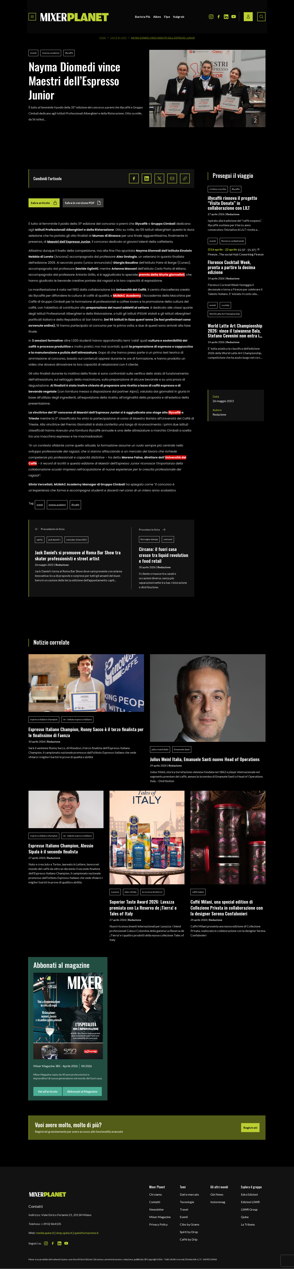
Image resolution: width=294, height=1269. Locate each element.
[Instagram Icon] (211, 16)
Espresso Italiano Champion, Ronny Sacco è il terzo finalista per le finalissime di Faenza (86, 732)
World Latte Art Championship (224, 313)
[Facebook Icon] (218, 16)
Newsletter (156, 1209)
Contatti (154, 1202)
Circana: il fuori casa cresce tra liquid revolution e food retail (163, 555)
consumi (168, 539)
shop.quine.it (64, 1233)
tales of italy (130, 892)
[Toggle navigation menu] (32, 16)
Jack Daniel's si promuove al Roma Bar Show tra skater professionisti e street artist (78, 555)
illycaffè (69, 53)
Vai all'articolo (48, 1091)
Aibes (157, 16)
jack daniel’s (54, 539)
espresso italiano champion (44, 719)
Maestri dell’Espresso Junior (68, 242)
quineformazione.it (86, 1233)
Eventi (184, 1217)
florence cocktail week (232, 241)
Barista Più (142, 16)
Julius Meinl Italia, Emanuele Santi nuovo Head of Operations (205, 759)
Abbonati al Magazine (82, 1091)
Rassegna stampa (149, 539)
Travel (184, 1209)
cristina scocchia (217, 189)
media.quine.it (45, 1233)
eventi (33, 53)
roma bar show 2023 (76, 539)
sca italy (225, 305)
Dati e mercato (189, 1194)
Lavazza (115, 892)
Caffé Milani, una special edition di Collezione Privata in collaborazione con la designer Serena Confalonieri (226, 907)
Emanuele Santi (182, 749)
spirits (40, 539)
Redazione (62, 564)
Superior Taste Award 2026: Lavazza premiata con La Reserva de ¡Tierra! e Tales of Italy (143, 907)
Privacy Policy (158, 1224)
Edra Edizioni (249, 1194)
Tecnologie (187, 1202)
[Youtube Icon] (233, 16)
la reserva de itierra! (152, 892)
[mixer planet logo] (47, 1194)
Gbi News (216, 1194)
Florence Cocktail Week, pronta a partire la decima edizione (231, 267)
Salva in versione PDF (83, 203)
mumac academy (50, 53)
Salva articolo (44, 203)
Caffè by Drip (118, 38)
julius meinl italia (160, 749)
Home (102, 38)
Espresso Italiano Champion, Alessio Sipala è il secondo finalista (60, 848)
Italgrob (178, 16)
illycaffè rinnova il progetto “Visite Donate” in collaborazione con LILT (232, 202)
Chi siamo (155, 1194)
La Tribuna (248, 1224)
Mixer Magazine (160, 1217)
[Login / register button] (248, 16)
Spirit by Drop (189, 1232)
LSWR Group (249, 1209)
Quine (245, 1217)
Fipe (167, 16)
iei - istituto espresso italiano (77, 719)
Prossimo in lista (152, 529)
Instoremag (217, 1202)
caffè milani (198, 892)
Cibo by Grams (189, 1224)
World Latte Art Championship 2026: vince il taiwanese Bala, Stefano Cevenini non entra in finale (235, 330)
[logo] (74, 16)
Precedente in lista (49, 529)
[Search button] (261, 16)
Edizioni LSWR (250, 1202)
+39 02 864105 (51, 1224)
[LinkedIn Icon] (226, 16)
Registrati (250, 1127)
